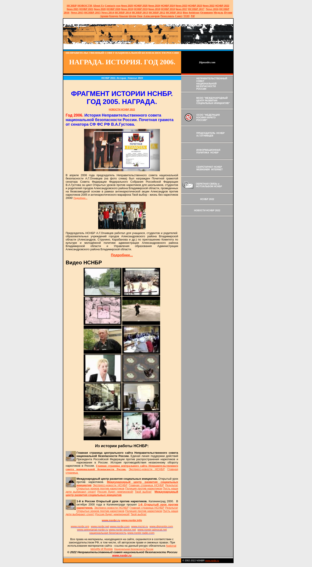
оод (118, 5)
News (151, 5)
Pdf (193, 16)
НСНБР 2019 (141, 9)
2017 (181, 9)
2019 (127, 9)
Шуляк (132, 16)
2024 (157, 5)
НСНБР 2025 (141, 5)
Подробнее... (80, 198)
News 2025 (127, 5)
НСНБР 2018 (168, 9)
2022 (209, 5)
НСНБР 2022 (222, 5)
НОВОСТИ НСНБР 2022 (122, 109)
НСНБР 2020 (113, 9)
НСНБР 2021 (86, 9)
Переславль (167, 16)
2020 (100, 9)
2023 (181, 5)
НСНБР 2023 (195, 5)
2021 (73, 9)
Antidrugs (193, 12)
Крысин (123, 16)
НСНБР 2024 (168, 5)
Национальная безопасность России (133, 549)
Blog (185, 12)
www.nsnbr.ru (212, 560)
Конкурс (114, 16)
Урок (140, 16)
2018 (154, 9)
